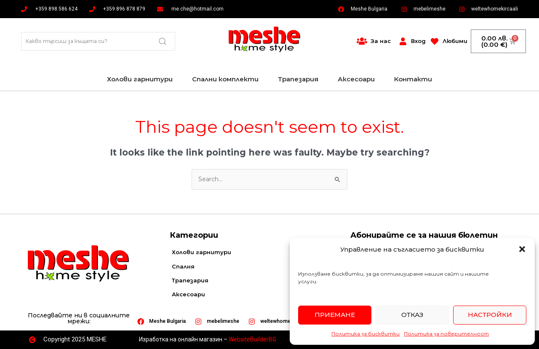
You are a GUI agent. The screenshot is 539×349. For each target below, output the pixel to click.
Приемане (335, 315)
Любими (455, 41)
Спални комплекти (225, 79)
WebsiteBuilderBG (252, 339)
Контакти (413, 79)
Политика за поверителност (446, 333)
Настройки (490, 315)
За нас (381, 41)
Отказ (412, 315)
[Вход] (403, 41)
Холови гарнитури (140, 79)
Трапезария (298, 79)
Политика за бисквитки (365, 333)
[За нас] (362, 41)
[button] (522, 249)
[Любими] (434, 41)
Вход (418, 41)
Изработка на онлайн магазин (180, 339)
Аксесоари (356, 79)
